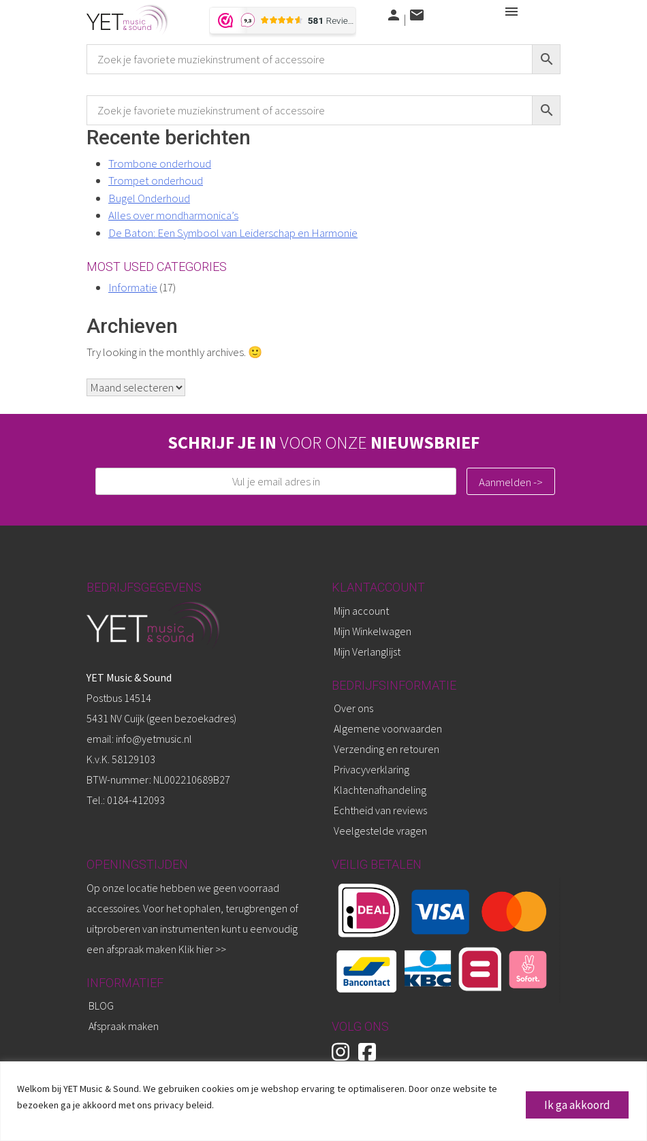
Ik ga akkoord (577, 1104)
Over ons (353, 708)
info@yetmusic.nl (153, 738)
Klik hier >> (202, 949)
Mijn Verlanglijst (367, 651)
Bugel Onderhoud (149, 198)
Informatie (132, 287)
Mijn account (361, 610)
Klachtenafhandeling (380, 790)
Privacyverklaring (371, 769)
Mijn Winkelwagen (372, 631)
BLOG (101, 1005)
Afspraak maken (124, 1026)
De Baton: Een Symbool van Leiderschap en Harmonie (233, 232)
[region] (323, 1101)
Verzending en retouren (386, 749)
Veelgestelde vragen (380, 830)
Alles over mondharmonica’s (173, 215)
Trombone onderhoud (159, 163)
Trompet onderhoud (155, 180)
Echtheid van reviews (380, 810)
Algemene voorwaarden (388, 728)
